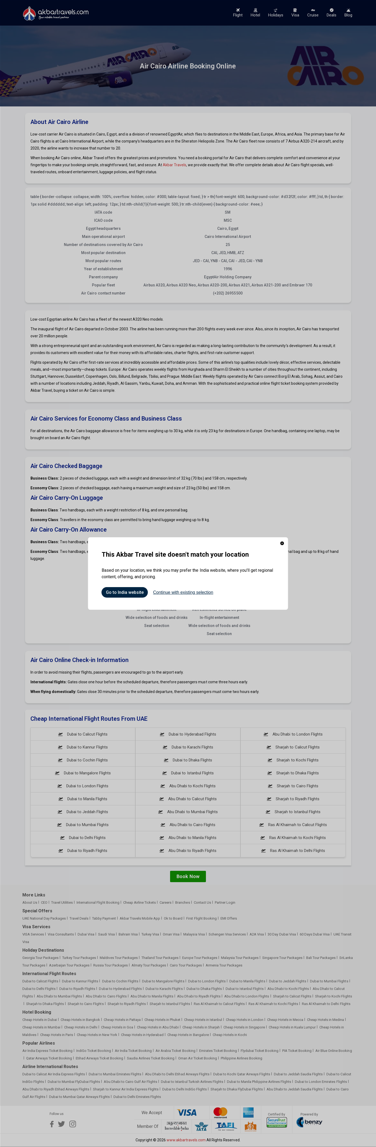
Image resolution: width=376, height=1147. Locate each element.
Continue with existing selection (183, 592)
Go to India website (125, 592)
